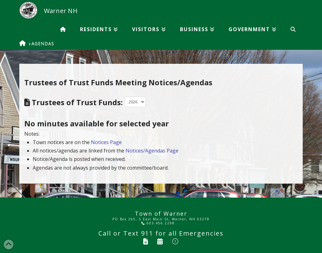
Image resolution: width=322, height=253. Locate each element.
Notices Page (106, 142)
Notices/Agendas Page (151, 150)
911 (147, 233)
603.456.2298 (158, 223)
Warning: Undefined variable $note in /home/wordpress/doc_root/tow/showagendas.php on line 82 (135, 101)
